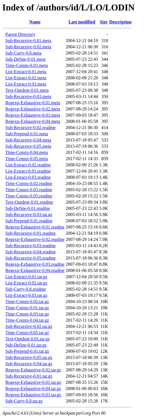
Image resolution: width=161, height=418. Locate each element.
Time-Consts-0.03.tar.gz (27, 314)
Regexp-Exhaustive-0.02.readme (35, 239)
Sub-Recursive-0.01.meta (28, 40)
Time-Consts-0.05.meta (26, 158)
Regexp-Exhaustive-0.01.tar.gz (33, 382)
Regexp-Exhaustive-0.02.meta (32, 108)
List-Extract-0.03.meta (25, 84)
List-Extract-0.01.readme (28, 171)
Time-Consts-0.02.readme (28, 183)
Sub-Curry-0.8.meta (23, 53)
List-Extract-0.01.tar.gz (26, 276)
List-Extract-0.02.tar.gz (26, 282)
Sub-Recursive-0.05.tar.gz (28, 357)
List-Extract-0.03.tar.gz (26, 295)
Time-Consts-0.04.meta (26, 152)
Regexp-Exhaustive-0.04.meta (32, 121)
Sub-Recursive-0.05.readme (30, 258)
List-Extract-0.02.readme (28, 164)
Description (120, 21)
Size (104, 21)
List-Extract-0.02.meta (25, 77)
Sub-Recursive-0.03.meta (28, 96)
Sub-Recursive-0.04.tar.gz (28, 363)
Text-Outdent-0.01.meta (27, 90)
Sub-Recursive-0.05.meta (28, 146)
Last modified (82, 21)
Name (35, 21)
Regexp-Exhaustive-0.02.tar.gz (33, 369)
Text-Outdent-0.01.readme (29, 202)
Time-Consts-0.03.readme (28, 189)
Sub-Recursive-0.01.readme (30, 233)
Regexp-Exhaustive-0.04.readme (35, 270)
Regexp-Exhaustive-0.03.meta (32, 115)
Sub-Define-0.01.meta (25, 59)
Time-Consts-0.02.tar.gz (27, 301)
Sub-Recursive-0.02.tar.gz (28, 326)
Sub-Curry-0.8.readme (25, 289)
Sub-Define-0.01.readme (27, 208)
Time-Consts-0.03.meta (26, 65)
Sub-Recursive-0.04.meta (28, 140)
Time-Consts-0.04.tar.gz (27, 320)
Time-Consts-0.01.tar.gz (27, 307)
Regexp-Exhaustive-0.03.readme (35, 264)
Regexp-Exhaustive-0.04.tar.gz (33, 388)
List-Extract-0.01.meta (25, 71)
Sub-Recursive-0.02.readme (30, 127)
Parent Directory (20, 34)
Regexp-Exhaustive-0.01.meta (32, 102)
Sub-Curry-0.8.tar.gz (24, 401)
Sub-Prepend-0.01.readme (28, 220)
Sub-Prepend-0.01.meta (26, 133)
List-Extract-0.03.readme (28, 177)
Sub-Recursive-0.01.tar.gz (28, 376)
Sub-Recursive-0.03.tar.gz (28, 214)
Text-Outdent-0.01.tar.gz (27, 338)
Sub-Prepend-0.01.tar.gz (27, 351)
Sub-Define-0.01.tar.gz (26, 345)
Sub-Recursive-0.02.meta (28, 46)
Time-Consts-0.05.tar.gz (27, 332)
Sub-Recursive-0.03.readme (30, 245)
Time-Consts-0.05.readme (28, 195)
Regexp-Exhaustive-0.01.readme (35, 227)
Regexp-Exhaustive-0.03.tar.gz (33, 394)
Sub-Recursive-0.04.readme (30, 251)
